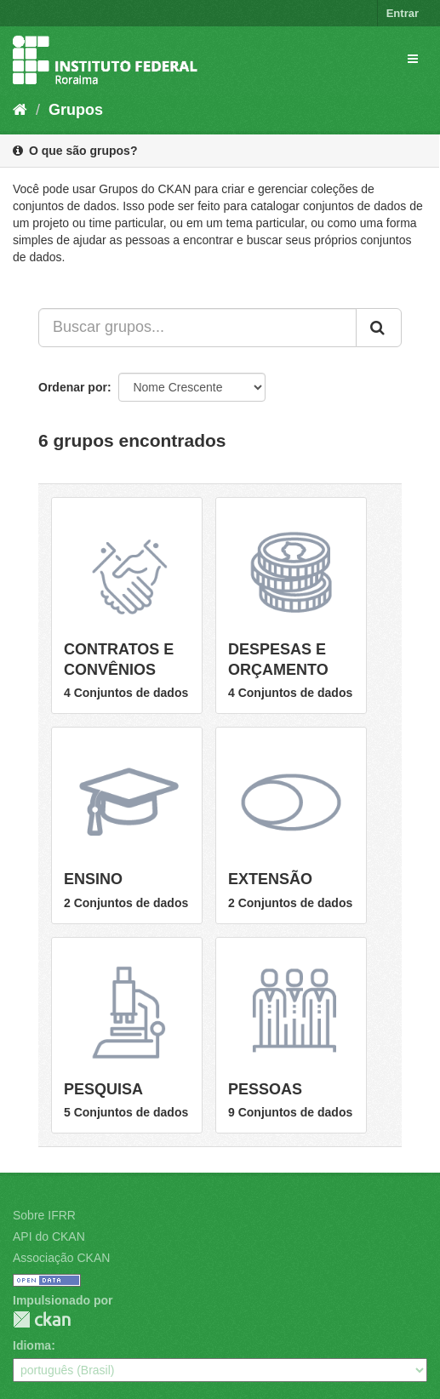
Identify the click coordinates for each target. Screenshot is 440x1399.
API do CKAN (49, 1236)
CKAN (42, 1319)
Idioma (32, 1345)
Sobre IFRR (44, 1215)
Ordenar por (72, 387)
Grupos (76, 109)
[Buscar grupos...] (197, 327)
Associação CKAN (61, 1258)
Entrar (402, 13)
